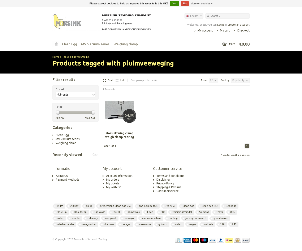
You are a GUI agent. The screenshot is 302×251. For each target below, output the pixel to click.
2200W (74, 206)
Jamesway (134, 212)
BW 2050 (170, 206)
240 (234, 224)
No (184, 3)
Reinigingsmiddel (182, 212)
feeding (173, 218)
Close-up (62, 212)
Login (220, 24)
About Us (62, 175)
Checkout (243, 30)
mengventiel (89, 224)
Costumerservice (167, 191)
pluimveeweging (79, 56)
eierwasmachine (151, 218)
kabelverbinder (65, 224)
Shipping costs (242, 155)
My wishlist (113, 187)
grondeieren (220, 218)
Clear (95, 154)
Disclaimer (163, 179)
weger (192, 224)
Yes (174, 3)
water (178, 224)
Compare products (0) (144, 80)
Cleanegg (230, 206)
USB (232, 212)
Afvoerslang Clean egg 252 (115, 206)
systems (162, 224)
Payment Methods (67, 179)
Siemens (204, 212)
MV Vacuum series (95, 44)
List (119, 80)
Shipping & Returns (168, 187)
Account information (119, 175)
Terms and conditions (170, 175)
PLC (163, 212)
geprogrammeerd (195, 218)
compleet (110, 218)
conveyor (129, 218)
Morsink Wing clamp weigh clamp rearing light (119, 135)
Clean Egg (69, 44)
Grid (108, 80)
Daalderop (80, 212)
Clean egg (188, 206)
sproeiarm (145, 224)
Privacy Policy (165, 183)
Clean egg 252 (210, 206)
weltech (208, 224)
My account (205, 30)
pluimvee (109, 224)
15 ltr (60, 206)
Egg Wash (99, 212)
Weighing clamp (126, 44)
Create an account (239, 24)
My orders (112, 179)
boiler (60, 218)
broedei (75, 218)
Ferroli (116, 212)
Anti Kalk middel (148, 206)
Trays (219, 212)
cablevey (92, 218)
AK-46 (89, 206)
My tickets (113, 183)
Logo (150, 212)
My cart (225, 30)
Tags (65, 56)
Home (56, 44)
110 (222, 224)
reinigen (126, 224)
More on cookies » (202, 3)
